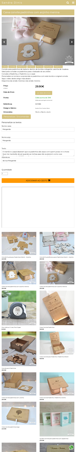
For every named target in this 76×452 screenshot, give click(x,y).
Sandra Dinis (12, 2)
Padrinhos (22, 67)
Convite (12, 67)
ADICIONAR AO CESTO (38, 180)
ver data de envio (44, 93)
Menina (40, 67)
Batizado (48, 67)
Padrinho (58, 67)
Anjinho (31, 67)
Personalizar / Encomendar (16, 116)
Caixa (5, 67)
